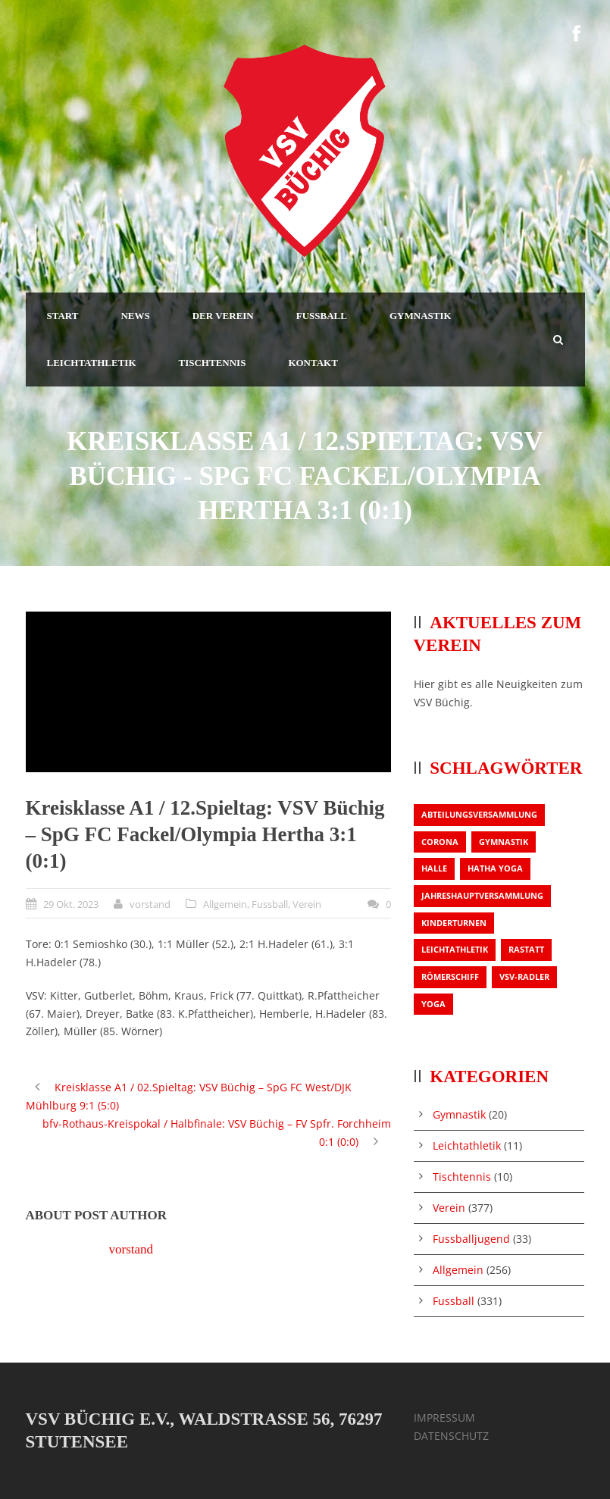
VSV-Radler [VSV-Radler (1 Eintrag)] (524, 976)
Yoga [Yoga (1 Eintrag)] (433, 1003)
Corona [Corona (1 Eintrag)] (439, 841)
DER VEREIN (223, 315)
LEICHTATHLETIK (91, 362)
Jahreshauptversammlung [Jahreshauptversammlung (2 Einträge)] (482, 895)
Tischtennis (462, 1176)
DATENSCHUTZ (451, 1436)
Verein (306, 904)
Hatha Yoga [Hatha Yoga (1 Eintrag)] (495, 868)
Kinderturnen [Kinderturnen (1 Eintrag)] (453, 922)
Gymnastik (459, 1114)
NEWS (134, 315)
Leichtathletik (467, 1145)
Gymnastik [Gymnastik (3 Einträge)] (503, 841)
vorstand (150, 904)
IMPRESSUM (444, 1417)
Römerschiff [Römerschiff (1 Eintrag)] (450, 976)
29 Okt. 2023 (71, 904)
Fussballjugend (471, 1238)
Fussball (270, 904)
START (63, 315)
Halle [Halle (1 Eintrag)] (434, 868)
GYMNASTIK (420, 315)
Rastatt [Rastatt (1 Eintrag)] (526, 949)
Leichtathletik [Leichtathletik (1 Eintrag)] (454, 949)
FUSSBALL (321, 315)
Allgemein (225, 904)
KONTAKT (313, 362)
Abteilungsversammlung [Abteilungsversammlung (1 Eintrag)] (479, 814)
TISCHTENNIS (212, 362)
